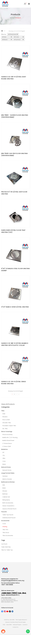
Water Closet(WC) (8, 506)
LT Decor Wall (6, 446)
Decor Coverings (6, 431)
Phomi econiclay (7, 434)
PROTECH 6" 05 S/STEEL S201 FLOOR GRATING (14, 193)
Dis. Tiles (5, 428)
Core (4, 461)
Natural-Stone (6, 470)
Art (3, 452)
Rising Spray (6, 500)
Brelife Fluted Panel (8, 440)
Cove (4, 523)
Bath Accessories (7, 503)
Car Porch (4, 544)
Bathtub (5, 494)
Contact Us (15, 627)
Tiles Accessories (7, 535)
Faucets (4, 512)
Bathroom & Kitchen (8, 482)
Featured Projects (17, 624)
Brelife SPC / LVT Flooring (9, 437)
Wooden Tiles (6, 422)
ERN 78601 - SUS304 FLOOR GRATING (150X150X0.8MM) (14, 116)
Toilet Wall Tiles (6, 547)
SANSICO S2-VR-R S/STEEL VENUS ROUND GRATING (13, 382)
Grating (4, 526)
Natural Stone (6, 467)
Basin (4, 488)
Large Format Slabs (7, 473)
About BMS (9, 624)
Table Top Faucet (7, 515)
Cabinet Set (6, 497)
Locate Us (24, 624)
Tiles (2, 411)
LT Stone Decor (7, 443)
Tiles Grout (5, 532)
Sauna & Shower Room (9, 509)
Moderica (4, 449)
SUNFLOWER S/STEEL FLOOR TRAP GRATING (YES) (13, 231)
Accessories (5, 520)
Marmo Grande (7, 479)
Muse (4, 464)
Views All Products (8, 404)
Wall (3, 414)
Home (12, 18)
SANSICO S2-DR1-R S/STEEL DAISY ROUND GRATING (13, 78)
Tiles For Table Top (7, 550)
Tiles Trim (5, 529)
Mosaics (4, 417)
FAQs (4, 624)
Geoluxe (5, 476)
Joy (3, 455)
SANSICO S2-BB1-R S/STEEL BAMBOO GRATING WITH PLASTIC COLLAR (14, 344)
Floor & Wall (6, 420)
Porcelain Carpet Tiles (9, 425)
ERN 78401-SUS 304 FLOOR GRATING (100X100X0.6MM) (14, 154)
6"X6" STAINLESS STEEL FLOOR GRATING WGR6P (15, 269)
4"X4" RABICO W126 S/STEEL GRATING (15, 307)
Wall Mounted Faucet (9, 518)
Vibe (3, 458)
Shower (4, 491)
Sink (3, 485)
